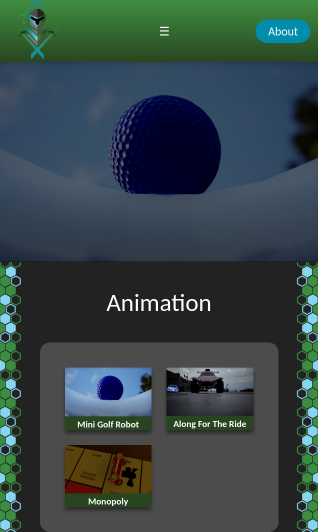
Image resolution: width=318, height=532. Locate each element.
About (283, 31)
